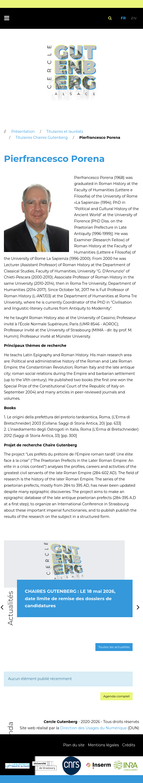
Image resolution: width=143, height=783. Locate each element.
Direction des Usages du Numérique (93, 728)
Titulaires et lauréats (64, 131)
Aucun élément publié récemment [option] (40, 678)
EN (133, 18)
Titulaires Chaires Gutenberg (41, 137)
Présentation (23, 131)
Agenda (10, 735)
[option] (68, 584)
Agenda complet (116, 696)
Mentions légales (103, 745)
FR (123, 18)
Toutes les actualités (114, 647)
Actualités (10, 608)
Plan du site (73, 745)
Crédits (128, 745)
